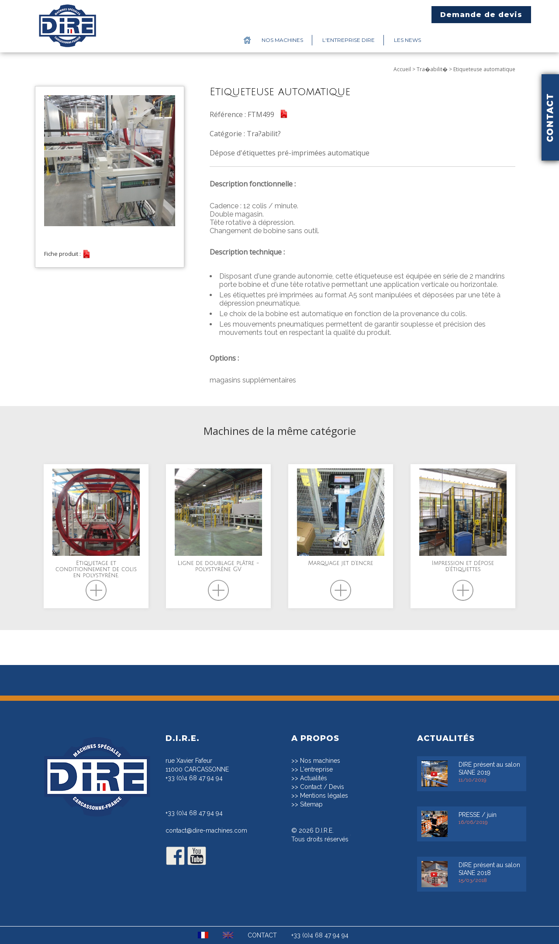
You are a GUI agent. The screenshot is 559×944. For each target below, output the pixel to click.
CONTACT (262, 935)
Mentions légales (324, 795)
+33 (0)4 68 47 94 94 (194, 778)
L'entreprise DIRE (348, 40)
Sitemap (311, 804)
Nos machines (282, 40)
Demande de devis (481, 14)
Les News (407, 40)
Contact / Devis (322, 786)
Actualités (313, 778)
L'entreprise (316, 769)
